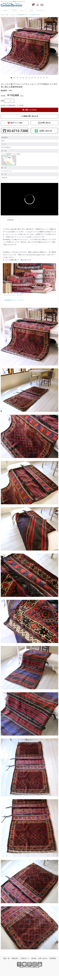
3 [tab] (18, 78)
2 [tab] (15, 78)
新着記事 (15, 958)
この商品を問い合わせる (29, 116)
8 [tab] (32, 78)
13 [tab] (47, 78)
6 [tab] (27, 78)
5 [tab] (24, 78)
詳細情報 (10, 220)
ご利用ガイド (24, 958)
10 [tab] (38, 78)
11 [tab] (41, 78)
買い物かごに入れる (29, 110)
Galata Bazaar (28, 967)
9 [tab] (35, 78)
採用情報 (52, 958)
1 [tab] (12, 78)
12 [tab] (44, 78)
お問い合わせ (42, 958)
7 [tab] (29, 78)
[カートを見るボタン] (33, 5)
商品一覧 (6, 958)
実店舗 (33, 958)
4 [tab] (21, 78)
